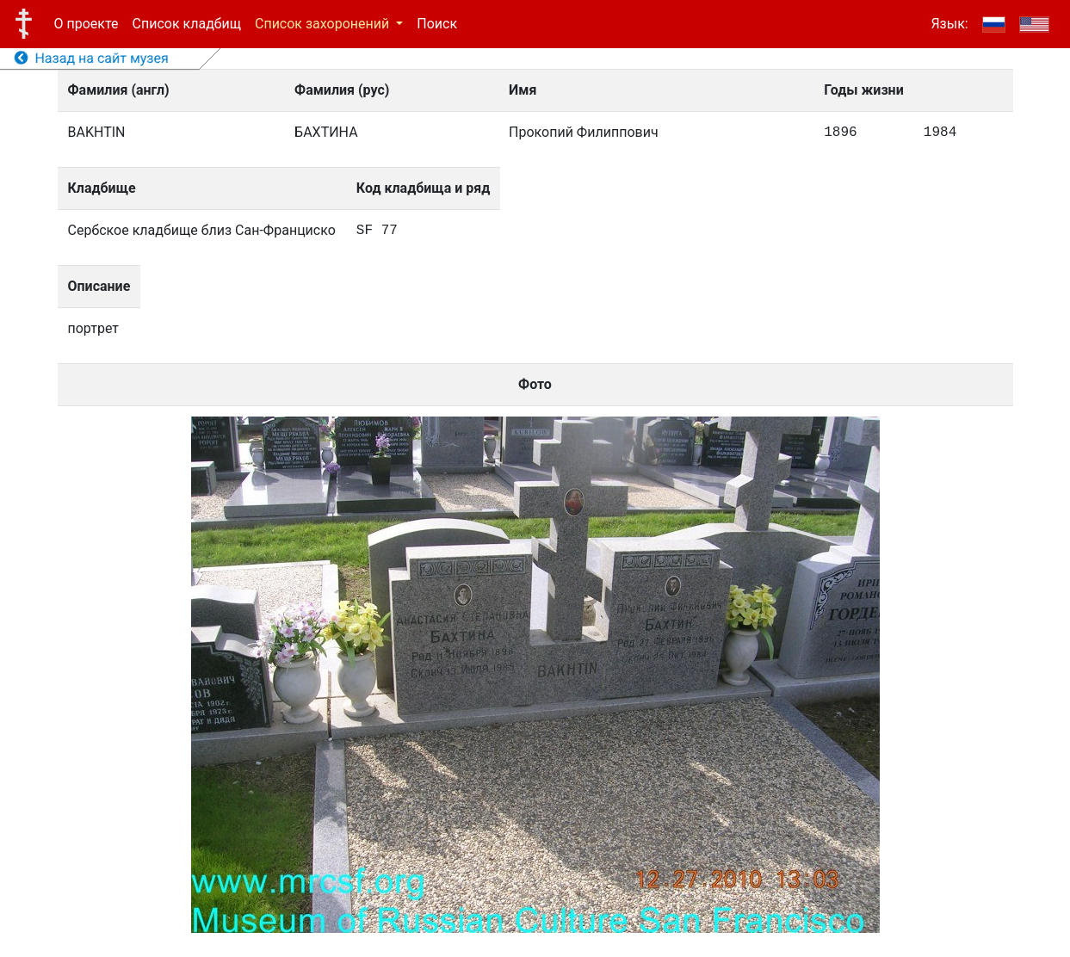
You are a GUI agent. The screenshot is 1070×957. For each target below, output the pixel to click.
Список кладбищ (187, 23)
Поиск (437, 23)
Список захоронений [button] (324, 23)
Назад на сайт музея (92, 58)
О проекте (86, 23)
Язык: (949, 23)
